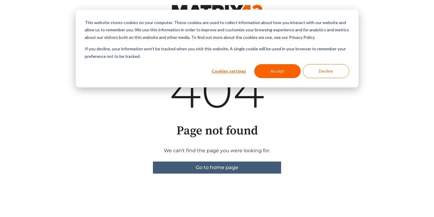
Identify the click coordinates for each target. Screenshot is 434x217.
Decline (326, 71)
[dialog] (217, 48)
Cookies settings (229, 71)
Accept (277, 71)
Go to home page (217, 167)
